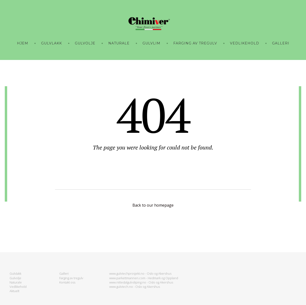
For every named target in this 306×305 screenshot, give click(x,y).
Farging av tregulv (71, 278)
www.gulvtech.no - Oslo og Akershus (134, 286)
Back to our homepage (153, 205)
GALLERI (280, 43)
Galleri (64, 273)
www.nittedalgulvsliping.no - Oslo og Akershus (141, 282)
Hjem (22, 43)
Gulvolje (15, 278)
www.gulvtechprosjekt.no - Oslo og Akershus (140, 273)
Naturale (16, 282)
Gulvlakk (15, 273)
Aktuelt (14, 291)
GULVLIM (151, 43)
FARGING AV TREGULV (195, 43)
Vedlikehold (18, 286)
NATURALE (119, 43)
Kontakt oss (67, 282)
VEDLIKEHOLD (244, 43)
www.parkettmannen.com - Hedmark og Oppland (143, 278)
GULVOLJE (85, 43)
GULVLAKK (51, 43)
